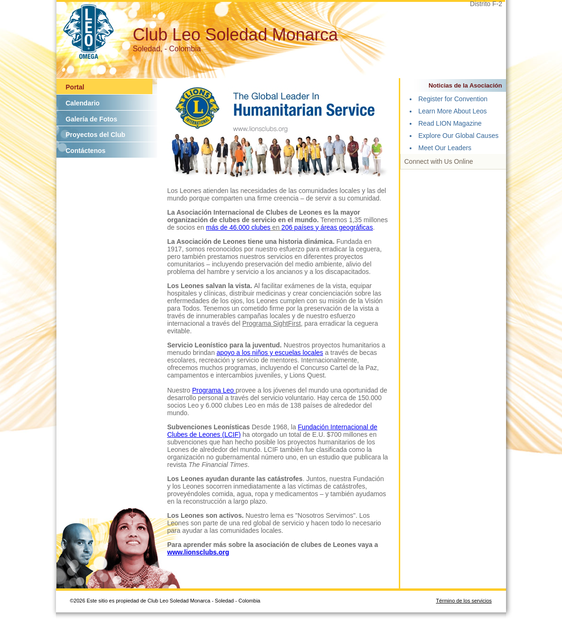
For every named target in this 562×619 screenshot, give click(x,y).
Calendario (83, 103)
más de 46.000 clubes (238, 227)
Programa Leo (214, 390)
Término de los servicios (464, 600)
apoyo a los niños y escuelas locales (270, 352)
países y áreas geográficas (333, 227)
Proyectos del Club (96, 134)
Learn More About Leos (453, 111)
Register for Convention (453, 99)
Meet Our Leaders (445, 148)
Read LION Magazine (450, 123)
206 (287, 227)
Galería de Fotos (92, 119)
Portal (75, 87)
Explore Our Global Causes (459, 135)
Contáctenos (86, 150)
